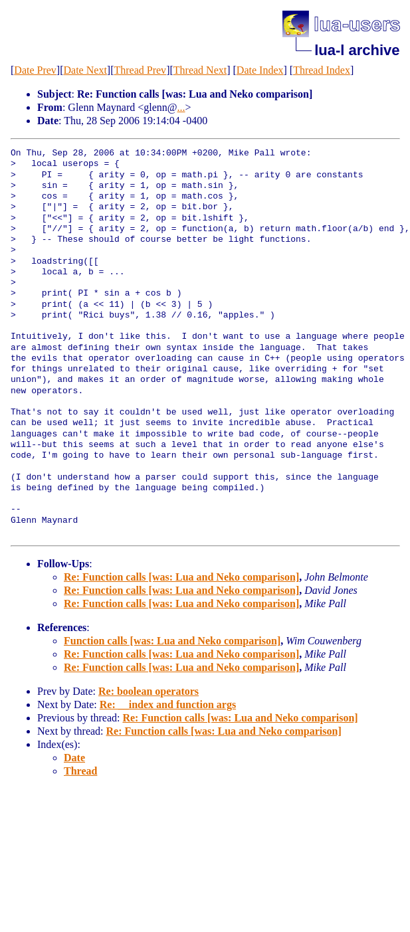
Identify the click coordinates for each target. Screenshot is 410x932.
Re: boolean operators (148, 691)
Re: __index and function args (168, 704)
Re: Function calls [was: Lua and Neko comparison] (181, 577)
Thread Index (321, 70)
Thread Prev (140, 70)
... (181, 107)
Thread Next (200, 70)
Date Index (260, 70)
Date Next (85, 70)
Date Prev (35, 70)
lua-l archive (356, 50)
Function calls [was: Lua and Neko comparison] (172, 640)
